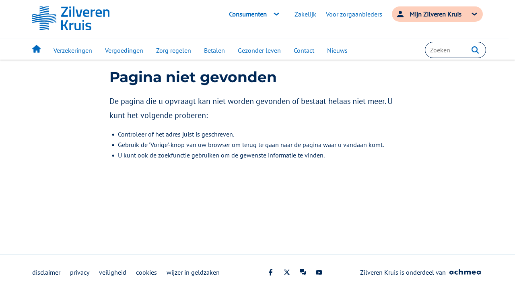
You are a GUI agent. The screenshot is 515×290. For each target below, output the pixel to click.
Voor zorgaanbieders (354, 14)
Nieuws (337, 50)
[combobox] (455, 50)
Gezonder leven (259, 50)
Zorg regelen (173, 50)
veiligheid (112, 272)
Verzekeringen (73, 50)
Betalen (214, 50)
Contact (304, 50)
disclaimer (46, 272)
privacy (79, 272)
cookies (146, 272)
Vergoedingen (124, 50)
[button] (475, 50)
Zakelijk (305, 14)
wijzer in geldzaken (193, 272)
